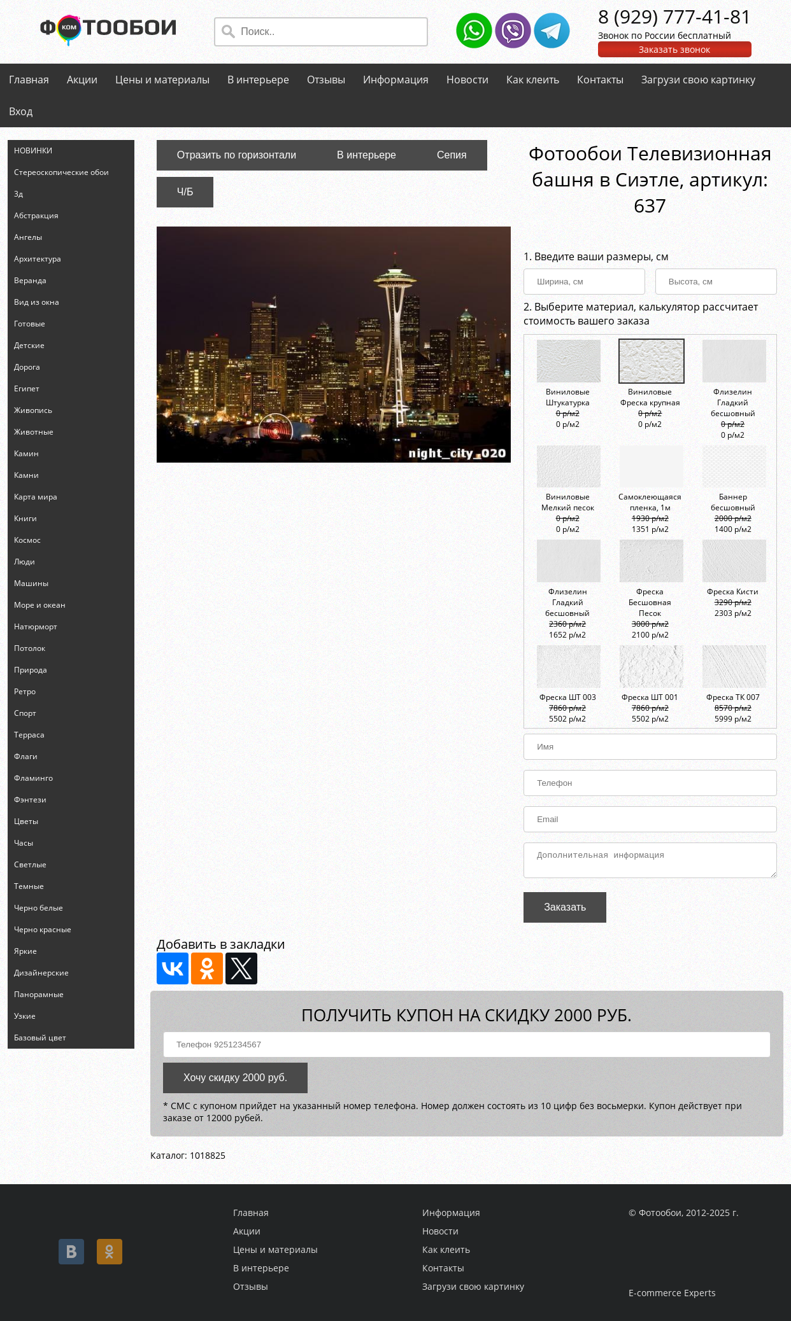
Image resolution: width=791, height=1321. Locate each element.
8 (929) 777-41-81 (675, 16)
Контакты (600, 80)
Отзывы (326, 80)
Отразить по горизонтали (236, 155)
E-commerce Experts (672, 1293)
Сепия (452, 155)
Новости (467, 80)
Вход (20, 111)
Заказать (565, 910)
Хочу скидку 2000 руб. (235, 1081)
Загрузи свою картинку (698, 80)
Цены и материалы (162, 80)
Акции (82, 80)
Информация (396, 80)
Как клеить (532, 80)
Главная (29, 80)
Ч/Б (185, 191)
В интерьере (258, 80)
